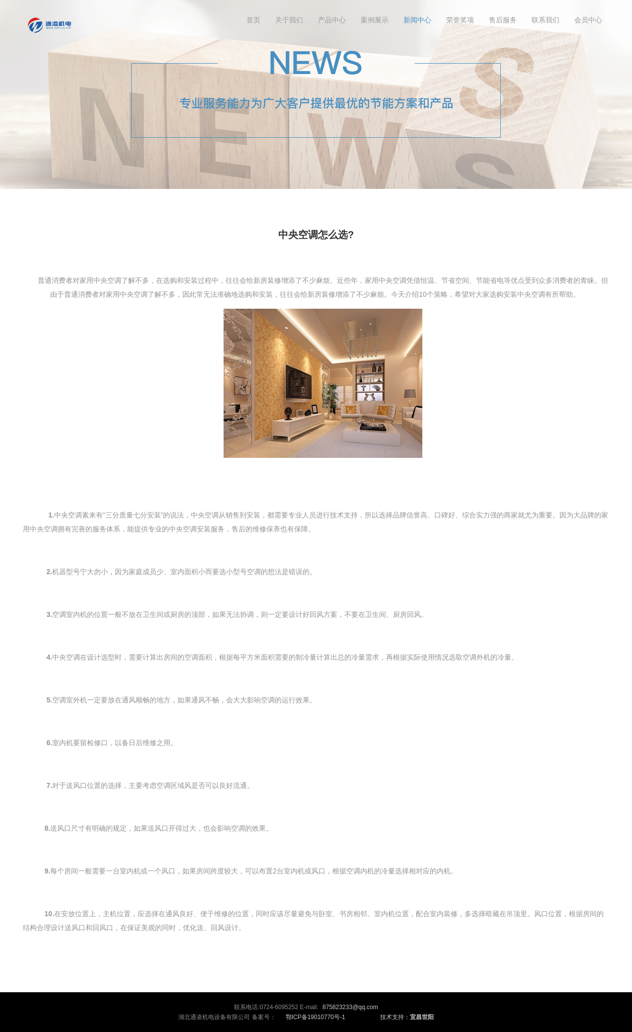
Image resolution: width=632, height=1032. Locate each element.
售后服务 (503, 20)
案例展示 (375, 20)
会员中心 (588, 20)
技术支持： (407, 1017)
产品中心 (332, 20)
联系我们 (545, 20)
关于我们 (289, 20)
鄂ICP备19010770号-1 (315, 1017)
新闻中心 (417, 20)
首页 (253, 20)
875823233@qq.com (350, 1007)
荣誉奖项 (460, 20)
